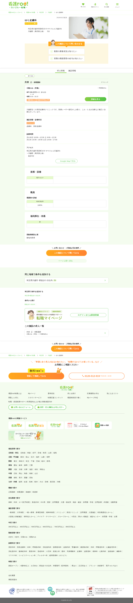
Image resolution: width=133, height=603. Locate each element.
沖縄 (58, 482)
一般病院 (11, 512)
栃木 (43, 461)
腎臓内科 (75, 547)
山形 (50, 453)
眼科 (63, 551)
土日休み (34, 566)
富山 (27, 457)
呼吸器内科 (36, 547)
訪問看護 (55, 502)
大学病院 (20, 512)
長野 (48, 457)
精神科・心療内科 (99, 551)
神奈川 (21, 461)
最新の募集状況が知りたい (65, 51)
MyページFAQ (92, 398)
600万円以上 (47, 527)
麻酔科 (119, 551)
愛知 (15, 465)
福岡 (20, 482)
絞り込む (30, 76)
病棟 (10, 502)
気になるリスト (112, 393)
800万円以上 (70, 527)
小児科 (48, 551)
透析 (48, 502)
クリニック (60, 512)
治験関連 (114, 502)
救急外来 (35, 502)
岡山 (20, 473)
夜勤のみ (32, 537)
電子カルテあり (112, 566)
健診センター (95, 516)
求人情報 (61, 71)
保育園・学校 (88, 502)
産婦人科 (56, 551)
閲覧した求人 (13, 398)
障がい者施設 (83, 516)
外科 (92, 547)
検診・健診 (77, 502)
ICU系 (43, 502)
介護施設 (92, 512)
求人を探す (71, 393)
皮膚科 (79, 551)
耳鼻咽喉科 (71, 551)
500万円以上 (36, 527)
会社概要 (11, 575)
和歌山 (42, 469)
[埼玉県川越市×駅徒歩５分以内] (66, 280)
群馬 (48, 461)
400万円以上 (25, 527)
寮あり (74, 566)
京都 (20, 469)
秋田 (44, 453)
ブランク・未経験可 (96, 566)
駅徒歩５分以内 (30, 304)
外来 (15, 502)
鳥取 (26, 473)
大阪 (15, 469)
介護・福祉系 (66, 502)
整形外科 (32, 551)
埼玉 (27, 461)
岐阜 (20, 465)
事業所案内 (12, 580)
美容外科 (11, 547)
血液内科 (66, 547)
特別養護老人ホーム (105, 512)
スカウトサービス (35, 398)
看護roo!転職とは (15, 393)
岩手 (34, 453)
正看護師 (11, 492)
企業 (115, 516)
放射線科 (111, 551)
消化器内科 (47, 547)
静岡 (26, 465)
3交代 (17, 537)
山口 (36, 473)
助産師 (34, 492)
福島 (55, 453)
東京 (15, 461)
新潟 (22, 457)
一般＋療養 (30, 512)
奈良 (36, 469)
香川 (20, 478)
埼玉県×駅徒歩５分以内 (32, 295)
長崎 (30, 482)
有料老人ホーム (30, 516)
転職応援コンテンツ (55, 398)
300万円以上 (13, 527)
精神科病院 (50, 512)
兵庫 (26, 469)
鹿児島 (52, 482)
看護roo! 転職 (30, 12)
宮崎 (46, 482)
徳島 (15, 478)
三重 (31, 465)
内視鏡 (106, 502)
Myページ (31, 393)
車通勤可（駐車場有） (61, 566)
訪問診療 (98, 502)
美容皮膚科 (21, 547)
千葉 (32, 461)
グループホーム (64, 516)
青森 (29, 453)
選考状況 (51, 393)
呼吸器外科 (100, 547)
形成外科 (41, 551)
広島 (15, 473)
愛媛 (26, 478)
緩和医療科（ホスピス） (58, 555)
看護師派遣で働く (74, 398)
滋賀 (31, 469)
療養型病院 (40, 512)
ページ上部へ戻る (66, 261)
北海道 (22, 453)
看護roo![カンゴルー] (15, 12)
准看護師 (20, 492)
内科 (29, 547)
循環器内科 (57, 547)
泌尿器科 (87, 551)
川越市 (50, 12)
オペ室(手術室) (24, 502)
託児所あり (83, 566)
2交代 (10, 537)
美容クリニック (72, 512)
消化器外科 (12, 551)
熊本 (36, 482)
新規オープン (13, 566)
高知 (31, 478)
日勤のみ (24, 537)
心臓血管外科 (111, 547)
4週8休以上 (24, 566)
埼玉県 (41, 12)
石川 (32, 457)
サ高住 (73, 516)
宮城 (39, 453)
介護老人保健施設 (15, 516)
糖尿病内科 (84, 547)
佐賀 (25, 482)
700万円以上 (59, 527)
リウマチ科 (12, 555)
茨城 (38, 461)
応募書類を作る (93, 393)
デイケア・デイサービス (46, 516)
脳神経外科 (23, 551)
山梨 (43, 457)
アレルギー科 (42, 555)
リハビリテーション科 (27, 555)
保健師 (28, 492)
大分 (41, 482)
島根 (31, 473)
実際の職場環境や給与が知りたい (68, 58)
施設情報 (72, 71)
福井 (37, 457)
